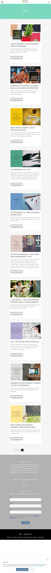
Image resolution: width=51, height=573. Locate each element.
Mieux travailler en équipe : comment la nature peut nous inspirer (23, 427)
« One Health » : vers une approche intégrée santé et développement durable (24, 302)
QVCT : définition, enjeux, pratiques (24, 341)
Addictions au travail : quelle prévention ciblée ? (22, 128)
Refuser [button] (32, 569)
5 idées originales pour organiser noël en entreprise (24, 45)
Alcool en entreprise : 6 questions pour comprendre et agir (24, 255)
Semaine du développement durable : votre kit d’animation (25, 384)
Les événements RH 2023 (20, 169)
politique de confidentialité (38, 565)
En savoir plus (16, 57)
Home (20, 534)
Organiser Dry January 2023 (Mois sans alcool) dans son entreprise (24, 86)
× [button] (47, 559)
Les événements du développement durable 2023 (25, 213)
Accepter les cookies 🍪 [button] (22, 569)
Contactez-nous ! (28, 534)
